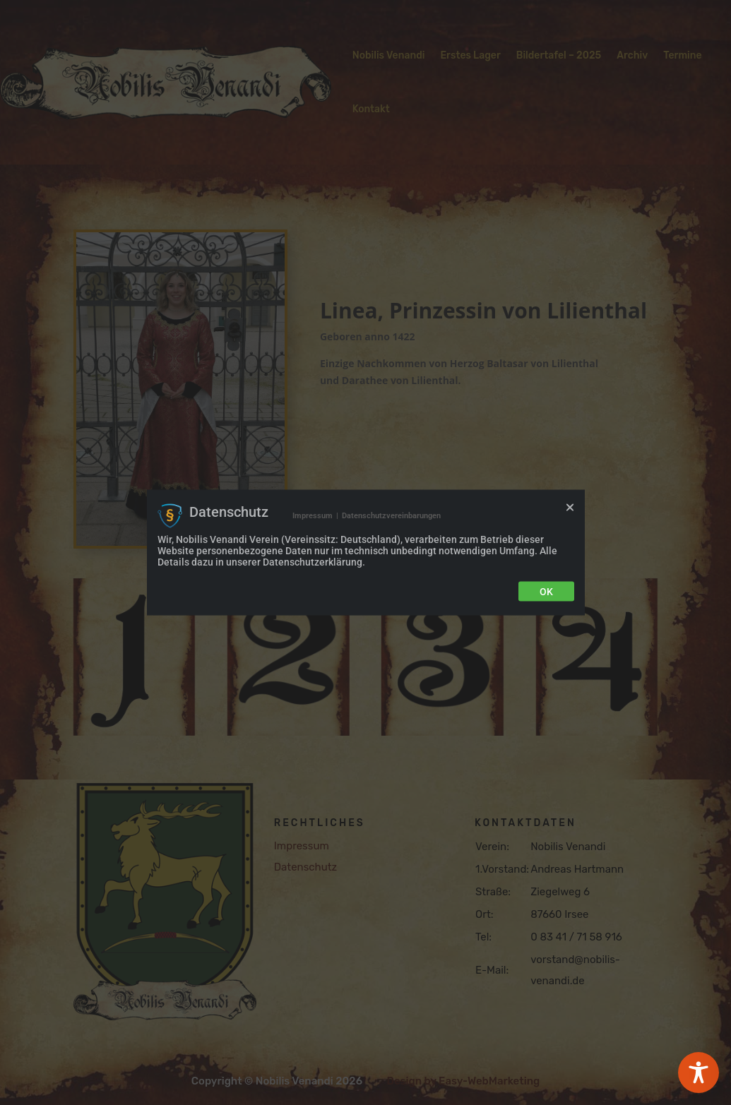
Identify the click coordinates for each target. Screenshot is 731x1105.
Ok (546, 591)
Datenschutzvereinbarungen (391, 515)
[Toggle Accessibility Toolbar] (698, 1072)
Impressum (312, 515)
